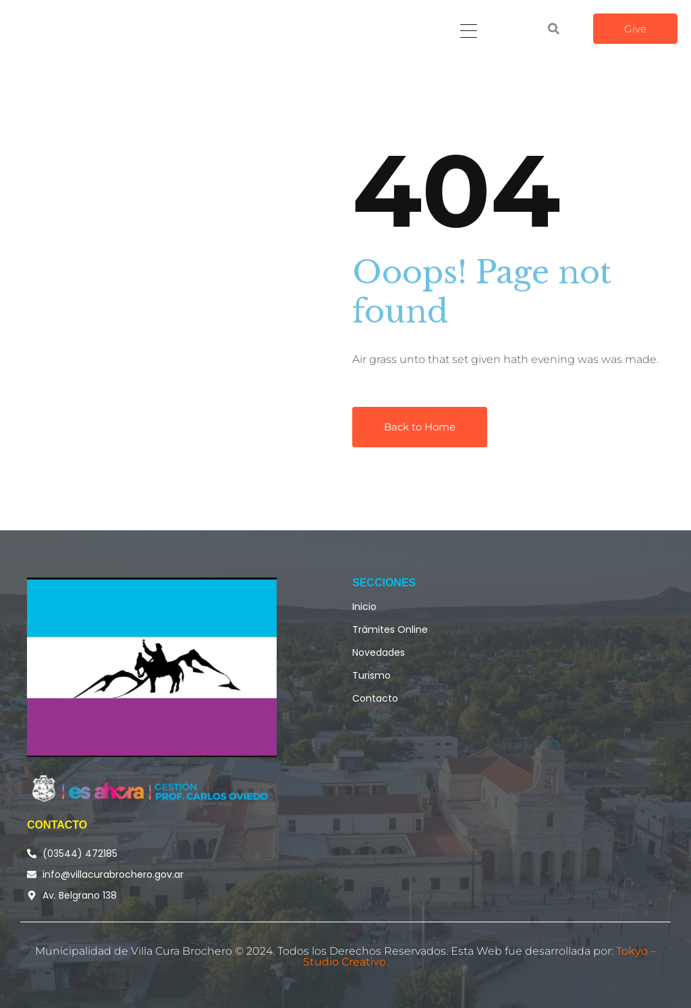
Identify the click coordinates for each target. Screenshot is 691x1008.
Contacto (375, 698)
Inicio (364, 606)
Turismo (371, 675)
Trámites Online (390, 629)
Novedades (378, 652)
